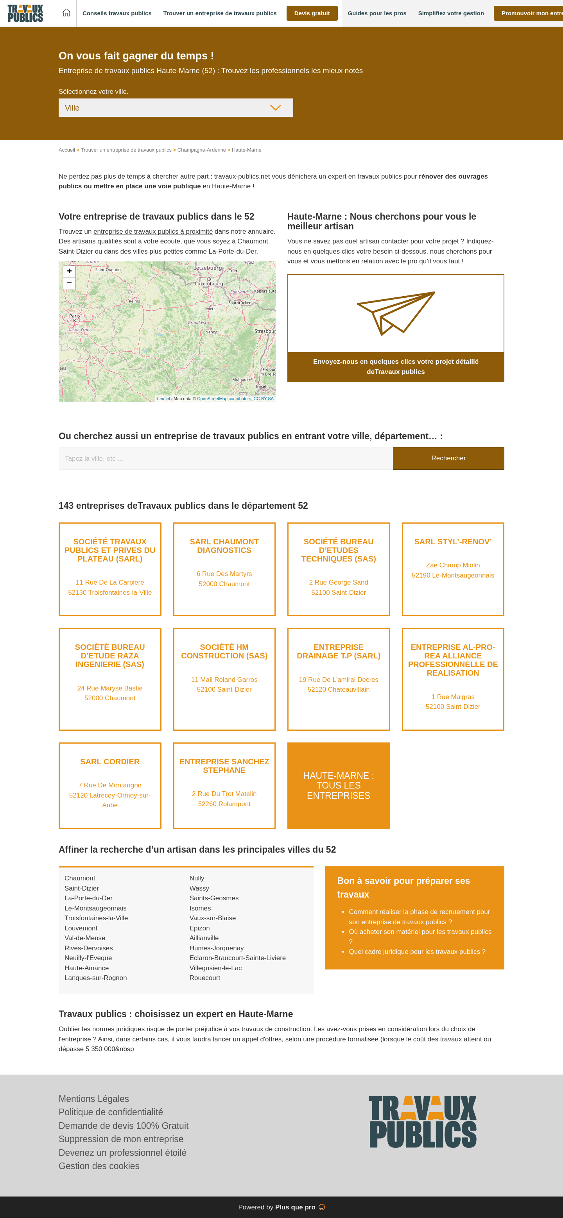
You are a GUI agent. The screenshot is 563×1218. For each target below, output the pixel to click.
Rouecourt (205, 978)
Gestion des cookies (99, 1166)
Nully (197, 878)
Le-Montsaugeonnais (96, 908)
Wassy (199, 888)
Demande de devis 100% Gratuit (123, 1126)
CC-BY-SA (263, 398)
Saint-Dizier (82, 888)
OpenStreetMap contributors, (225, 398)
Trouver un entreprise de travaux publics (126, 150)
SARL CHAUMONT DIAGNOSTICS (224, 545)
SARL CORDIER (110, 761)
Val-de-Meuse (85, 938)
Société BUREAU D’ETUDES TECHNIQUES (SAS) (338, 550)
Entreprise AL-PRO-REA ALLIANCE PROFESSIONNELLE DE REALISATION (453, 660)
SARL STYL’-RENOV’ (453, 541)
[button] (117, 13)
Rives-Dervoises (89, 948)
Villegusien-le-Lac (216, 968)
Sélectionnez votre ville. (94, 91)
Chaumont (80, 878)
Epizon (200, 928)
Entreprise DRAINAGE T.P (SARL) (338, 651)
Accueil (67, 150)
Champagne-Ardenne (202, 150)
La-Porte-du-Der (89, 898)
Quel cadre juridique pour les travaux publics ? (417, 951)
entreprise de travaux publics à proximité (153, 231)
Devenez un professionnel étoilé (122, 1153)
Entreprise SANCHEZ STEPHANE (224, 765)
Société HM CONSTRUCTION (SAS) (224, 651)
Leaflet (163, 398)
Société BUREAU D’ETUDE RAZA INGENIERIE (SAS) (110, 656)
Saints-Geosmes (214, 898)
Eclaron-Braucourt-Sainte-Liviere (238, 958)
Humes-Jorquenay (217, 948)
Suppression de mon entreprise (121, 1139)
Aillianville (204, 938)
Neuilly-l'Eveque (88, 958)
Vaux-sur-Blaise (213, 918)
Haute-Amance (87, 968)
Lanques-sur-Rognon (96, 978)
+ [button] (69, 272)
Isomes (200, 908)
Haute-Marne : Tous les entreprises (338, 786)
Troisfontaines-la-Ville (96, 918)
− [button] (69, 284)
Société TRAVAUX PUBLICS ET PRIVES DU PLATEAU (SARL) (110, 550)
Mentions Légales (94, 1099)
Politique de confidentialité (111, 1112)
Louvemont (81, 928)
